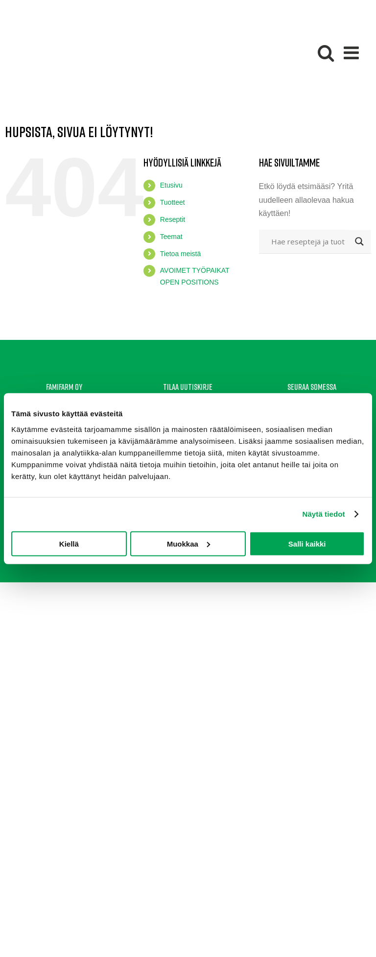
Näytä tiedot (324, 514)
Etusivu (171, 185)
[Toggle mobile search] (326, 53)
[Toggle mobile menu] (352, 53)
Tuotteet (172, 202)
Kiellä (69, 543)
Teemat (171, 236)
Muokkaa (188, 543)
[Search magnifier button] (359, 241)
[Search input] (308, 241)
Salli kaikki (307, 543)
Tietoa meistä (180, 254)
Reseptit (172, 219)
